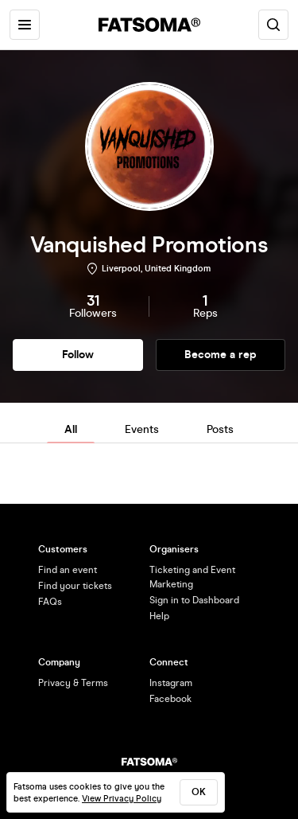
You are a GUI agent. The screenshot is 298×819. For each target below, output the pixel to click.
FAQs (50, 601)
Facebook (170, 698)
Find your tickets (75, 585)
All (70, 429)
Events (142, 429)
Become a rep (220, 354)
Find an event (67, 569)
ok (199, 792)
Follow (78, 354)
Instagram (170, 682)
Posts (220, 429)
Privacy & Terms (73, 682)
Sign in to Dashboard (194, 600)
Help (159, 616)
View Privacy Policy (121, 799)
